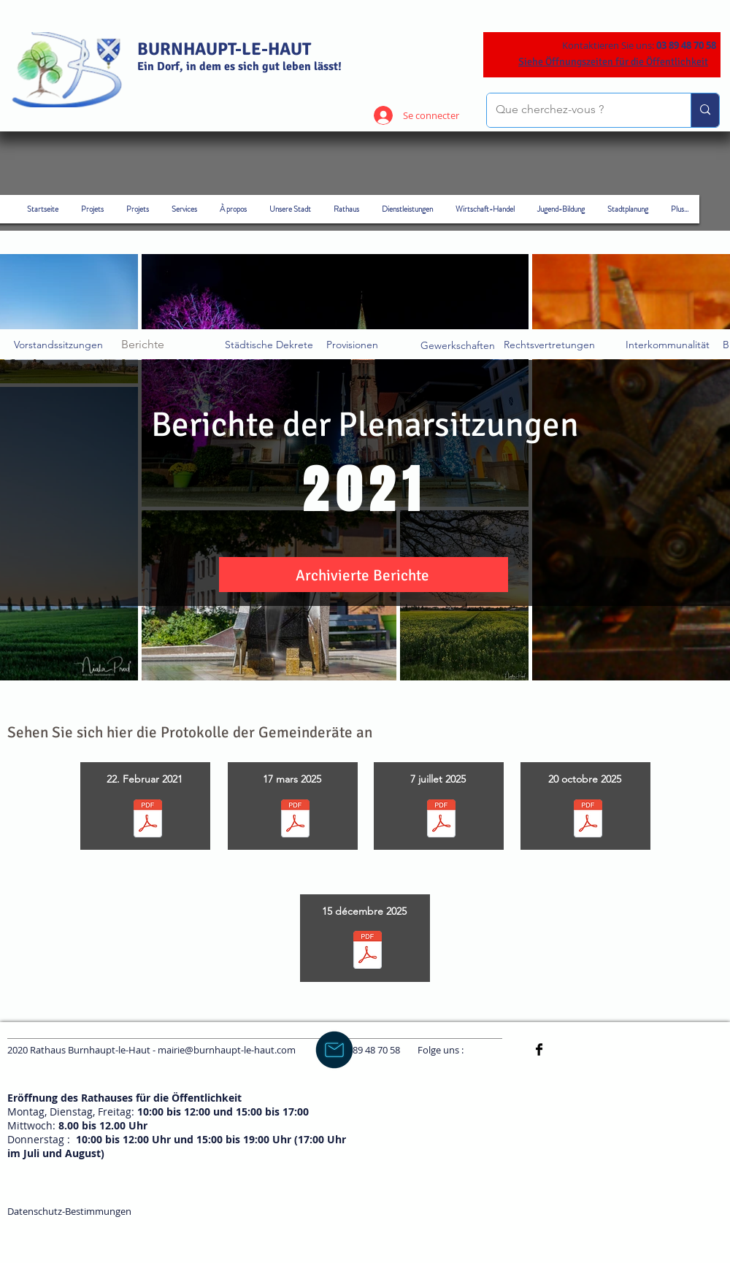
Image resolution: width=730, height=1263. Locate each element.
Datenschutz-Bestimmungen (69, 1211)
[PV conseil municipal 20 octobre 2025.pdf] (588, 820)
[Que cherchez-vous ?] (578, 110)
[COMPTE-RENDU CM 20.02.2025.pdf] (148, 820)
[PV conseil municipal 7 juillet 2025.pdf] (441, 820)
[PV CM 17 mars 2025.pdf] (295, 820)
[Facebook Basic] (539, 1049)
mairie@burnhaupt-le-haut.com (227, 1049)
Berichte (142, 344)
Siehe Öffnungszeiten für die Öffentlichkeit (613, 61)
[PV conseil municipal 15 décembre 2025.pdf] (367, 952)
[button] (362, 576)
